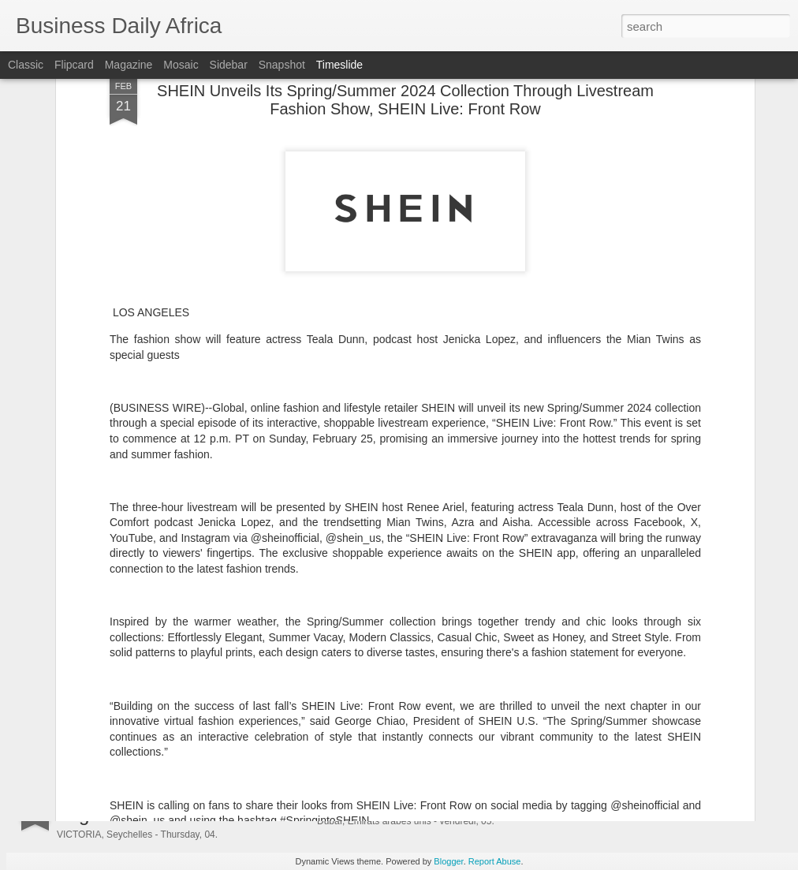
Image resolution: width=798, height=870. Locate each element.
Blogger (448, 861)
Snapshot (282, 64)
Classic (25, 64)
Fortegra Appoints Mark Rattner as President (457, 650)
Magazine (129, 64)
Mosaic (180, 64)
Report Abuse (494, 861)
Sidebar (229, 64)
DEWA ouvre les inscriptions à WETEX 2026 (456, 804)
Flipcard (74, 64)
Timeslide (339, 64)
